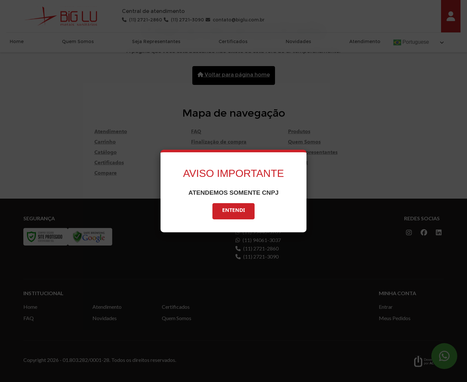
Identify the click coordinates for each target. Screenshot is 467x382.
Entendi (233, 211)
